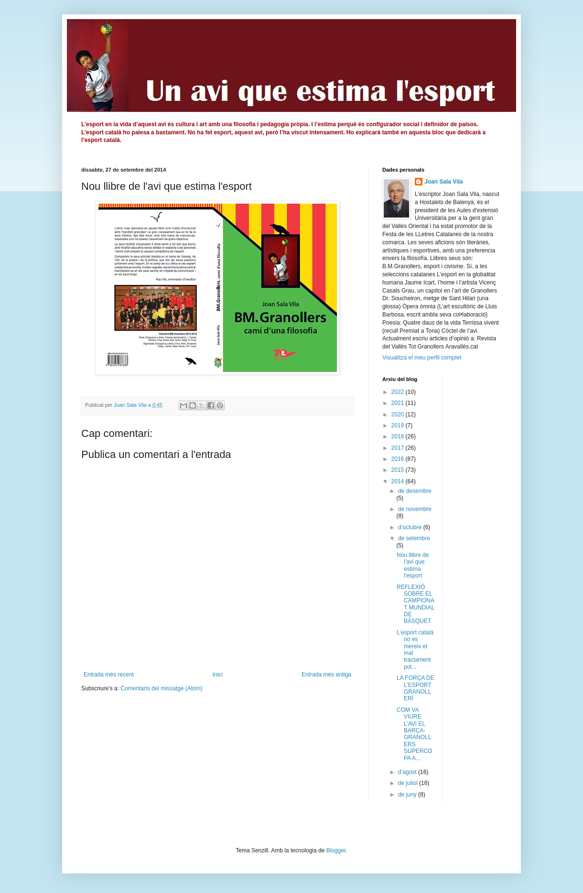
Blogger (336, 850)
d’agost (408, 772)
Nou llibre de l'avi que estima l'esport (413, 565)
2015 (398, 470)
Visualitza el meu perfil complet (421, 357)
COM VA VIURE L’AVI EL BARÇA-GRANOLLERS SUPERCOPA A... (414, 734)
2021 (398, 403)
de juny (408, 794)
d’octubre (410, 527)
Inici (218, 674)
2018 (398, 436)
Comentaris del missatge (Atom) (161, 688)
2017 (398, 448)
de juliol (408, 783)
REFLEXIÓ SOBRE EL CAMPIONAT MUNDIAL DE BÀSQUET (415, 604)
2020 (398, 414)
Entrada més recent (109, 674)
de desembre (415, 491)
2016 (398, 459)
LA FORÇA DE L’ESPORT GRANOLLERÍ (415, 688)
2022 (398, 392)
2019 (398, 425)
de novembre (415, 509)
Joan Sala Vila (443, 181)
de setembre (414, 538)
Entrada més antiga (326, 674)
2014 (398, 481)
